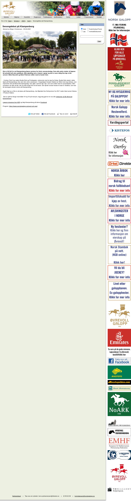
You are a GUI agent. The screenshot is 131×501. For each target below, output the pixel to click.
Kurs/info (27, 17)
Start (9, 21)
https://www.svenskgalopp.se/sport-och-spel (23, 106)
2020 (23, 21)
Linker (79, 17)
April (28, 21)
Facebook (43, 102)
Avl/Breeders (58, 17)
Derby (68, 17)
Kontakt (99, 17)
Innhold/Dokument (95, 31)
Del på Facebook (49, 114)
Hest (84, 29)
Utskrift (75, 114)
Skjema (16, 17)
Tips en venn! (64, 114)
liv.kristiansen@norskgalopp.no (85, 496)
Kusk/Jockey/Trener (95, 29)
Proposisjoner (88, 17)
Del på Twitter (35, 114)
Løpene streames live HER (11, 102)
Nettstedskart (16, 496)
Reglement (37, 17)
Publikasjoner (47, 17)
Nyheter (6, 17)
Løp (84, 31)
